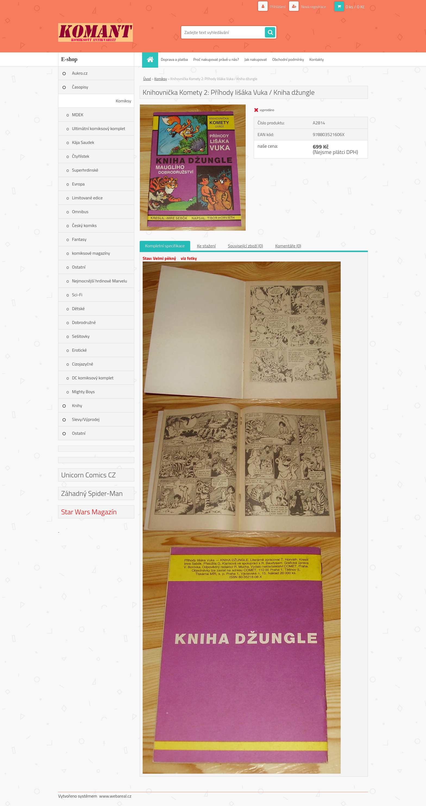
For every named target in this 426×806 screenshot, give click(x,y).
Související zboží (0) (245, 246)
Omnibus (80, 211)
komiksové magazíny (91, 253)
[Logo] (95, 32)
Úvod (147, 78)
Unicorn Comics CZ (88, 475)
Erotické (79, 350)
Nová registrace (313, 7)
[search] (270, 32)
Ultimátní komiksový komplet (98, 128)
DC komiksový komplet (93, 377)
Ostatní (78, 267)
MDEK (77, 114)
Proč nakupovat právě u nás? (216, 59)
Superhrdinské (85, 170)
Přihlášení (278, 7)
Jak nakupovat (255, 59)
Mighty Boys (83, 391)
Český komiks (84, 225)
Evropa (78, 184)
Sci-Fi (77, 294)
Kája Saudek (83, 142)
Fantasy (79, 239)
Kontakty (316, 59)
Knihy (77, 405)
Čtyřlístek (80, 156)
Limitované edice (87, 197)
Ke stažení (206, 246)
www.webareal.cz (115, 796)
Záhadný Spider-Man (92, 493)
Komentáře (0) (288, 246)
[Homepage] (152, 59)
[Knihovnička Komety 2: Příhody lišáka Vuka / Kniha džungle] (193, 106)
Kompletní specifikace (165, 246)
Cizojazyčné (82, 364)
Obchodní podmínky (288, 59)
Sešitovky (81, 336)
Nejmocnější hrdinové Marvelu (99, 281)
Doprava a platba (174, 59)
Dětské (78, 308)
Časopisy (80, 87)
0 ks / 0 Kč (355, 7)
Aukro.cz (79, 73)
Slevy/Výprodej (85, 419)
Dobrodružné (84, 322)
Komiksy (123, 100)
